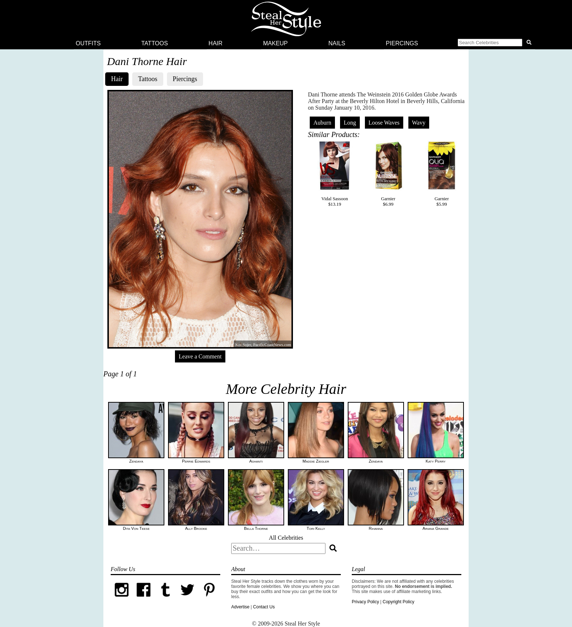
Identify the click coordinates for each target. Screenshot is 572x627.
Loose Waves (384, 122)
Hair (215, 43)
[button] (496, 43)
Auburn (322, 122)
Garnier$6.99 (388, 173)
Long (350, 122)
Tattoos (154, 43)
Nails (336, 43)
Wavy (419, 122)
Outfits (88, 43)
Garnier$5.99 (441, 173)
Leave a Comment (200, 356)
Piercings (402, 43)
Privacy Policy (365, 601)
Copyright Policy (398, 601)
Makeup (275, 43)
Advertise (240, 606)
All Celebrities (286, 538)
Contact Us (264, 606)
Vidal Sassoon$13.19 (334, 173)
